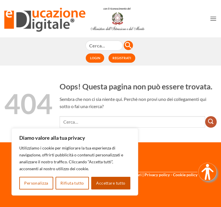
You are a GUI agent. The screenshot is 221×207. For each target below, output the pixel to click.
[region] (75, 161)
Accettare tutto (110, 183)
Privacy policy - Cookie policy (170, 174)
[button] (213, 19)
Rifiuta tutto (72, 183)
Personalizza (36, 183)
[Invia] (211, 122)
